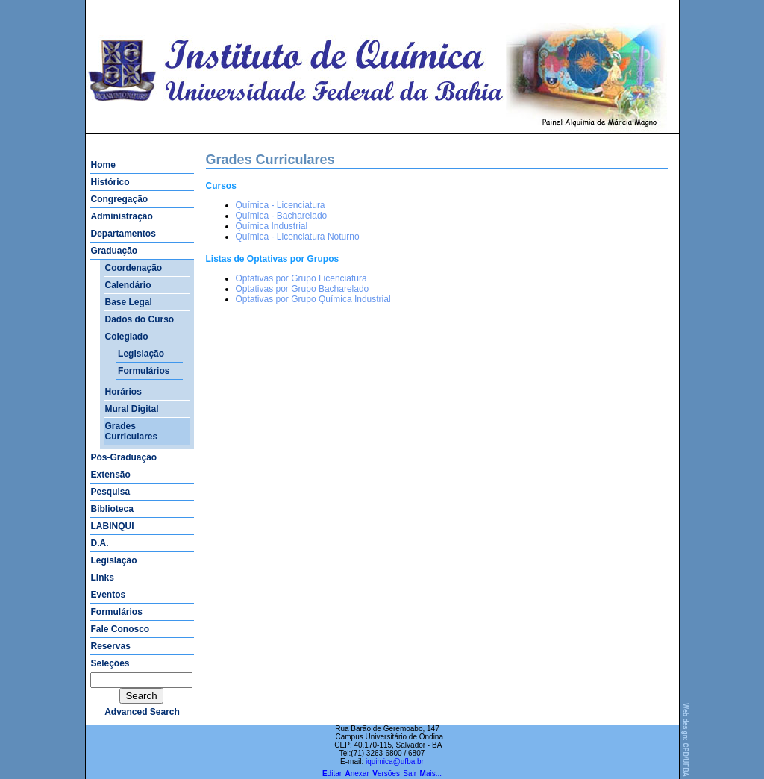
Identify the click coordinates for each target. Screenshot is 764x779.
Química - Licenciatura (280, 205)
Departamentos (123, 233)
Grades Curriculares (131, 431)
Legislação (141, 353)
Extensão (111, 474)
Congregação (119, 199)
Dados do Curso (140, 319)
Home (103, 165)
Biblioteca (112, 509)
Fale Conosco (120, 629)
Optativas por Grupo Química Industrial (313, 299)
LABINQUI (112, 526)
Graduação (114, 250)
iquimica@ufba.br (395, 761)
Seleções (110, 663)
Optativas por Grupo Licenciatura (301, 278)
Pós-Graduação (124, 457)
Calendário (128, 285)
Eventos (108, 594)
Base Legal (128, 302)
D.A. (100, 543)
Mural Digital (132, 409)
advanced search (142, 712)
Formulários (143, 371)
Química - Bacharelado (282, 215)
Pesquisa (111, 492)
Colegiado (126, 336)
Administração (122, 216)
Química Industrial (272, 226)
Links (102, 577)
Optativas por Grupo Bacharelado (302, 289)
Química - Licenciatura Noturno (298, 236)
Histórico (110, 182)
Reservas (111, 646)
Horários (123, 392)
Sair (409, 773)
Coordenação (134, 268)
